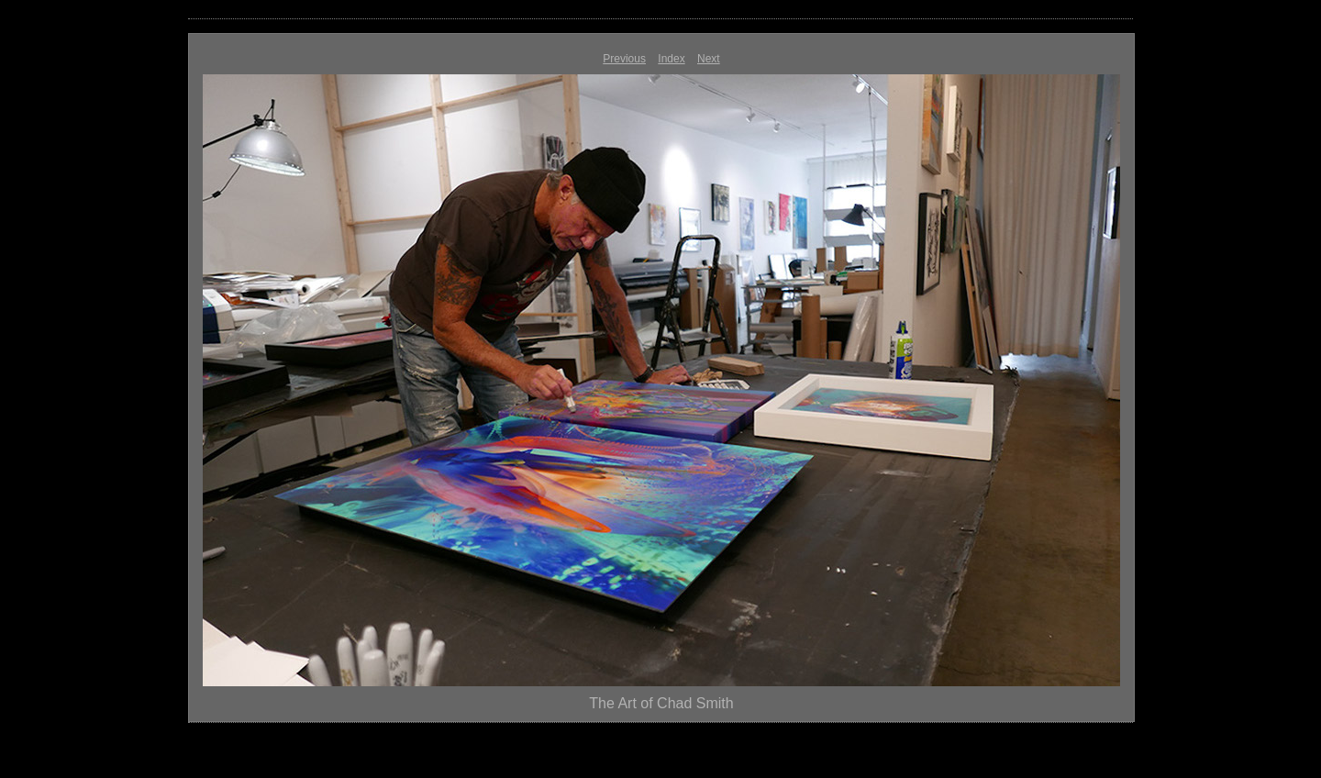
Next (708, 58)
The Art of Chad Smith (661, 703)
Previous (624, 58)
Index (671, 58)
